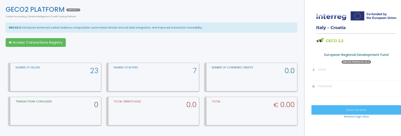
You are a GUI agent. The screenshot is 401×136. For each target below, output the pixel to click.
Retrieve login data (371, 116)
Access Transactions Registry (36, 42)
